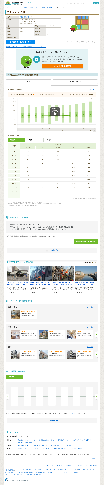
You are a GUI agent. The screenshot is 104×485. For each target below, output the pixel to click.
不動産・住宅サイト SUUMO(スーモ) (14, 469)
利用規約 (69, 465)
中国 (34, 474)
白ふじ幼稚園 (67, 445)
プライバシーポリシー (80, 465)
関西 (28, 474)
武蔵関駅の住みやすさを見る (86, 241)
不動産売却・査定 (23, 472)
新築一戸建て (81, 469)
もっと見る (90, 307)
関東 (14, 474)
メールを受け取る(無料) (63, 66)
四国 (31, 474)
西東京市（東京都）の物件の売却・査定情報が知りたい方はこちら (26, 47)
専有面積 (12, 140)
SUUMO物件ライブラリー (32, 7)
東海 (24, 474)
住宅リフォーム (14, 472)
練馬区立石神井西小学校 (61, 448)
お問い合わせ (94, 465)
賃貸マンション (33, 469)
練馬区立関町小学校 (78, 448)
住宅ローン (46, 472)
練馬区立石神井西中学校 (25, 443)
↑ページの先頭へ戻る (93, 458)
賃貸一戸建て (49, 469)
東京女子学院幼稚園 (24, 445)
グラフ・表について (90, 89)
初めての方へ (50, 465)
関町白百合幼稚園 (39, 445)
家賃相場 (55, 469)
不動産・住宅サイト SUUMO (14, 7)
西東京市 (50, 7)
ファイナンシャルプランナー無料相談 (69, 472)
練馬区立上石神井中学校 (46, 440)
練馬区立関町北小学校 (24, 448)
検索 (97, 3)
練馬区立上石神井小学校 (42, 448)
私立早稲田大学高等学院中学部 (81, 440)
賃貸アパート (41, 469)
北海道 (7, 474)
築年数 (30, 140)
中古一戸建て (89, 469)
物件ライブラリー (54, 472)
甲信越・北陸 (19, 474)
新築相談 (31, 472)
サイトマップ (60, 465)
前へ (7, 396)
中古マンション (73, 469)
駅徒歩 (49, 140)
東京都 (44, 7)
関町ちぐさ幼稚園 (54, 445)
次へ (96, 396)
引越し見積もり (38, 472)
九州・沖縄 (38, 474)
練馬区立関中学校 (63, 440)
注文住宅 (7, 472)
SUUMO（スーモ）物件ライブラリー (19, 3)
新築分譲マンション (63, 469)
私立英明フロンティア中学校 (26, 440)
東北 (11, 474)
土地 (94, 469)
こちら (74, 413)
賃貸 (27, 469)
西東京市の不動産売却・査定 (20, 42)
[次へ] (96, 334)
